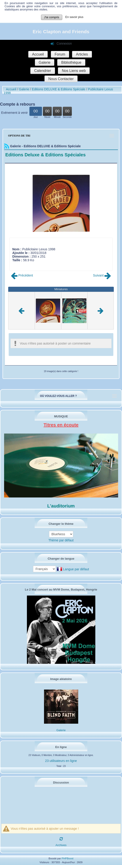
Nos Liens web (74, 71)
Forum (60, 54)
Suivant (102, 275)
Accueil (38, 54)
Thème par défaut (61, 540)
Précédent (22, 275)
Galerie (45, 62)
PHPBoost (67, 858)
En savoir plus (74, 17)
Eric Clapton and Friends (61, 31)
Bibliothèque (71, 62)
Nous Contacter (61, 79)
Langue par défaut (76, 569)
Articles (82, 54)
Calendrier (42, 71)
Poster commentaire (26, 264)
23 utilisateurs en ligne (61, 761)
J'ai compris (51, 17)
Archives (60, 845)
